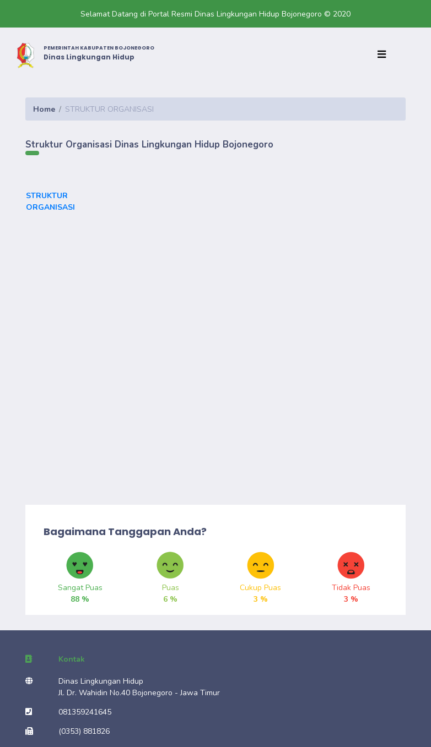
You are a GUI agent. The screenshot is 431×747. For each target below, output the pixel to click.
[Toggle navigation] (384, 55)
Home (44, 109)
